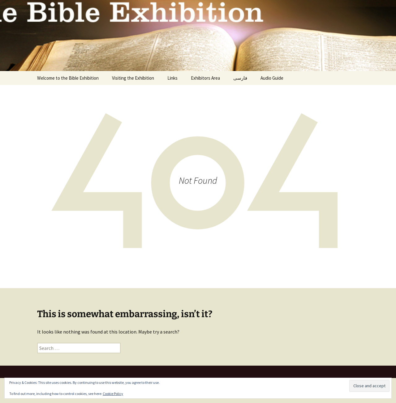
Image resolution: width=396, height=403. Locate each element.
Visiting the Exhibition (133, 78)
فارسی (240, 78)
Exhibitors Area (205, 78)
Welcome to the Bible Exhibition (68, 78)
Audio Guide (271, 78)
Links (172, 78)
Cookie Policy (113, 393)
